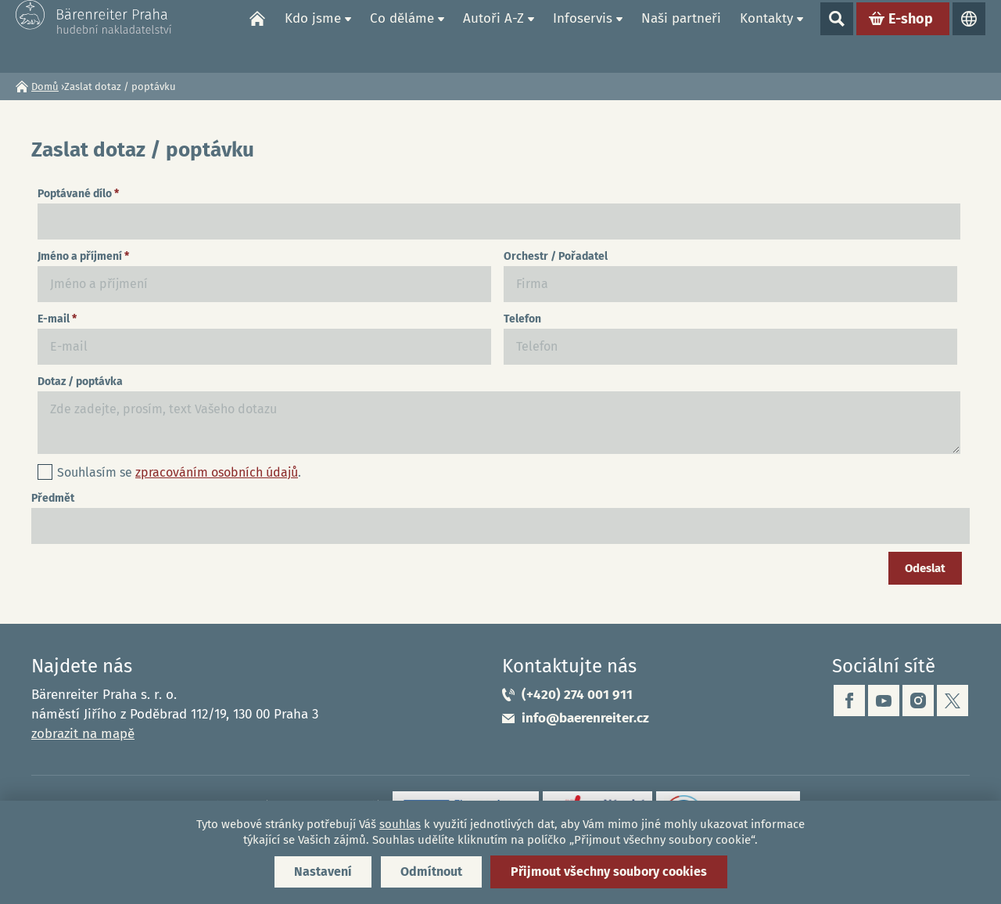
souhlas (400, 824)
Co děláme (402, 35)
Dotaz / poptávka (80, 381)
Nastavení (323, 871)
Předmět (52, 498)
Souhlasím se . (179, 472)
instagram (918, 700)
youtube (883, 700)
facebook (849, 700)
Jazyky (969, 36)
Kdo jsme (313, 35)
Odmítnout (431, 871)
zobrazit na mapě (83, 734)
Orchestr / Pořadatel (556, 256)
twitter (952, 700)
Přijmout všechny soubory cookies (609, 871)
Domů (257, 36)
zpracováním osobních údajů (216, 472)
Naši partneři (681, 35)
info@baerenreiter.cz (585, 718)
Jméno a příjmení (83, 256)
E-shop (910, 36)
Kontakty (766, 35)
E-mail (57, 319)
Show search (836, 36)
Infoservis (582, 35)
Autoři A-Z (493, 35)
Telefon (522, 319)
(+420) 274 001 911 (577, 694)
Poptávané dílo (78, 193)
